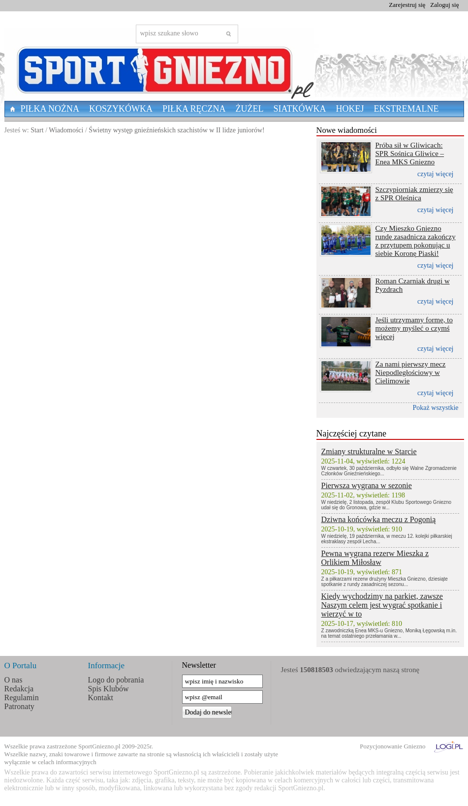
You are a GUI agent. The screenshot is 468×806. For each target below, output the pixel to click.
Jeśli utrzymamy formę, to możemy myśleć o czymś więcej (414, 328)
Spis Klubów (108, 688)
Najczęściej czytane (351, 433)
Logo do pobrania (116, 680)
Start (37, 130)
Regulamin (21, 697)
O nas (13, 680)
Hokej (350, 109)
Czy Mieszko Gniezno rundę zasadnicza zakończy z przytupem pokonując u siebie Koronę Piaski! (415, 240)
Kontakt (101, 697)
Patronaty (19, 706)
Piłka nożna (50, 109)
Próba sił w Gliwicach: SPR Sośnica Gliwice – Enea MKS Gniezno (409, 153)
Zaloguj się (444, 4)
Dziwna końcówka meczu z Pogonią (378, 519)
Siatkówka (300, 109)
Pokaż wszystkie (436, 407)
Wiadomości (66, 130)
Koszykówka (121, 109)
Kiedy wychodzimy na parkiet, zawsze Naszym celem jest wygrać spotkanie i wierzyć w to (382, 605)
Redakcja (19, 688)
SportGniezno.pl (99, 746)
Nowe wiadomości (346, 130)
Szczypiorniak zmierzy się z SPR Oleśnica (414, 194)
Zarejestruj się (407, 4)
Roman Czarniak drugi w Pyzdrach (412, 285)
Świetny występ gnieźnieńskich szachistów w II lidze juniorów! (176, 130)
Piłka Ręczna (194, 109)
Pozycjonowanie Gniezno (392, 746)
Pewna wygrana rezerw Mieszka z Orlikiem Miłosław (375, 557)
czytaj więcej (435, 174)
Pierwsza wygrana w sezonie (366, 485)
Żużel (250, 109)
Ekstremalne (406, 109)
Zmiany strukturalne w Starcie (369, 451)
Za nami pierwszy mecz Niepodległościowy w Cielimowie (410, 372)
